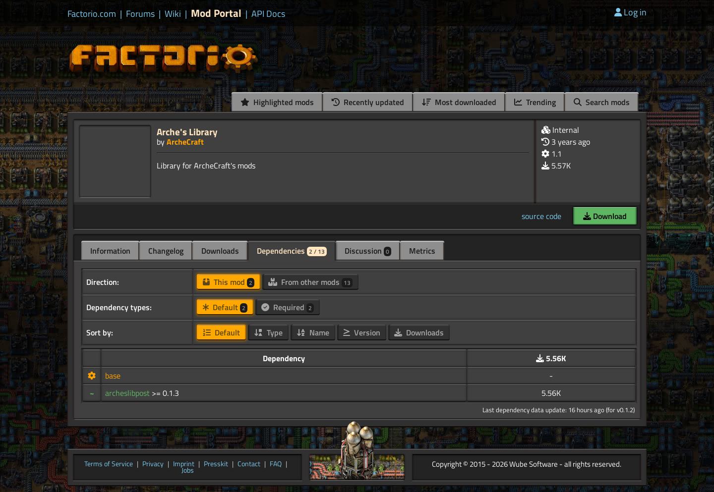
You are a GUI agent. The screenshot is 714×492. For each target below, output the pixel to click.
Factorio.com (91, 13)
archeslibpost (128, 393)
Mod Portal (216, 13)
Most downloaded (459, 102)
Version (361, 332)
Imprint (183, 464)
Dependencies (292, 251)
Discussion (368, 251)
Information (110, 251)
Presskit (216, 464)
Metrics (422, 251)
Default (225, 307)
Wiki (173, 13)
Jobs (187, 470)
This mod (228, 282)
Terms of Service (108, 464)
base (112, 376)
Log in (630, 12)
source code (541, 216)
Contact (249, 464)
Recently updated (368, 102)
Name (313, 332)
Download (605, 216)
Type (268, 332)
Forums (140, 13)
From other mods (310, 282)
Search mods (602, 102)
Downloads (220, 251)
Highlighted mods (277, 102)
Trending (535, 102)
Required (287, 307)
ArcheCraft (185, 142)
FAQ (276, 464)
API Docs (268, 13)
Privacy (153, 464)
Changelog (165, 251)
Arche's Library (187, 131)
